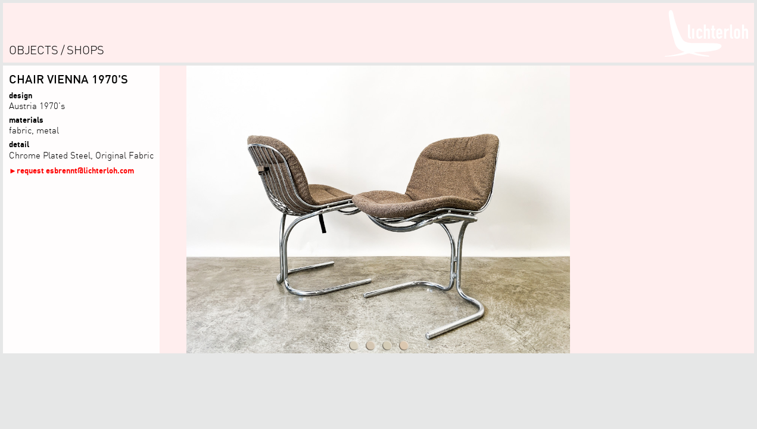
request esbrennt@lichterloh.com (75, 170)
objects (33, 49)
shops (85, 49)
